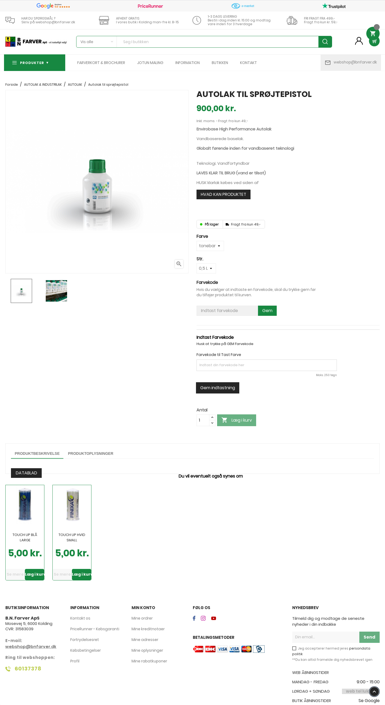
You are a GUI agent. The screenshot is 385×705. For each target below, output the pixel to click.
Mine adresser (145, 639)
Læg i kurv (236, 420)
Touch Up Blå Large (25, 537)
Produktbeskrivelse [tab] (37, 453)
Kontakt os (80, 618)
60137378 (28, 668)
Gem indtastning (217, 388)
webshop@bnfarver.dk (355, 62)
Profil (74, 661)
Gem (267, 311)
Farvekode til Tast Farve (219, 354)
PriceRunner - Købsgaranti (94, 629)
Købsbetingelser (85, 650)
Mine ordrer (142, 618)
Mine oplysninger (147, 650)
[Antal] (203, 420)
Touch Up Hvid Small (72, 537)
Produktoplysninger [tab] (90, 453)
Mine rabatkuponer (149, 661)
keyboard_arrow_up (374, 691)
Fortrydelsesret (84, 639)
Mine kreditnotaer (148, 629)
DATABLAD (26, 473)
